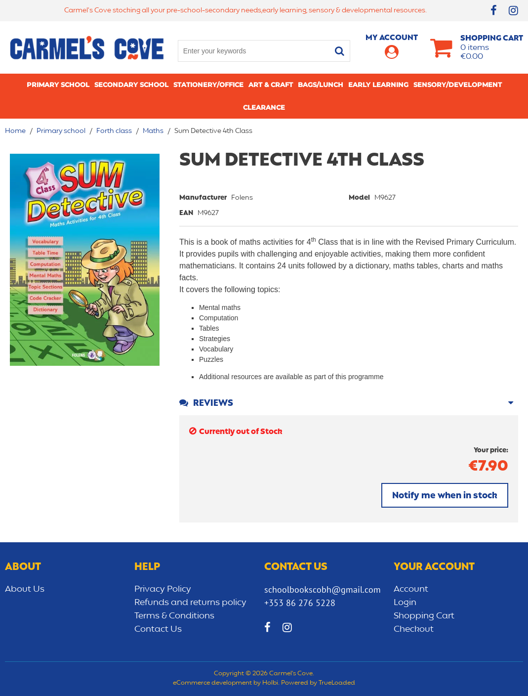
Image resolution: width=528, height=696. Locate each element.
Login (405, 602)
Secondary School (131, 84)
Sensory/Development (457, 84)
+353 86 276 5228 (299, 603)
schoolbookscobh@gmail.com (322, 589)
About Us (24, 589)
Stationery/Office (208, 84)
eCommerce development (212, 683)
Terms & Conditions (174, 616)
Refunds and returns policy (190, 602)
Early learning (378, 84)
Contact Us (158, 629)
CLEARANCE (264, 107)
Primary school (58, 84)
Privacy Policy (162, 589)
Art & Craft (270, 84)
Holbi (270, 683)
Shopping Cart (424, 616)
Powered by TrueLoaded (318, 683)
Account (411, 589)
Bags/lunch (320, 84)
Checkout (414, 629)
